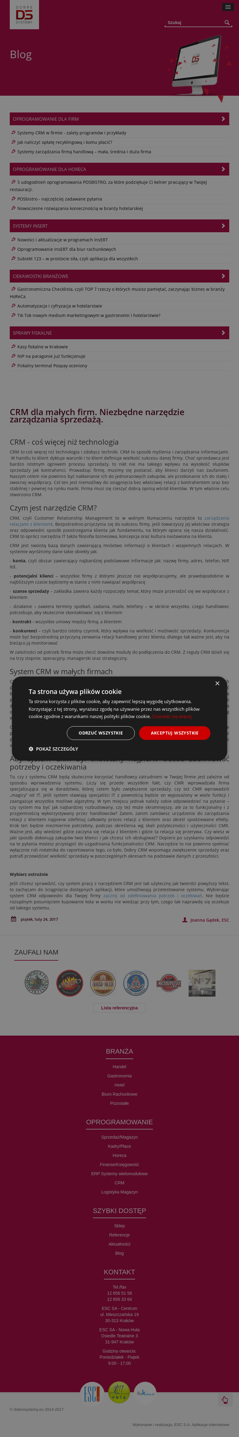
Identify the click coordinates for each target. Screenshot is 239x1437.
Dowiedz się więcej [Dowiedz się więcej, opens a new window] (172, 716)
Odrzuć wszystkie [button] (101, 733)
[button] (53, 749)
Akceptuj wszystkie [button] (175, 733)
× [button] (217, 683)
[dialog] (119, 718)
